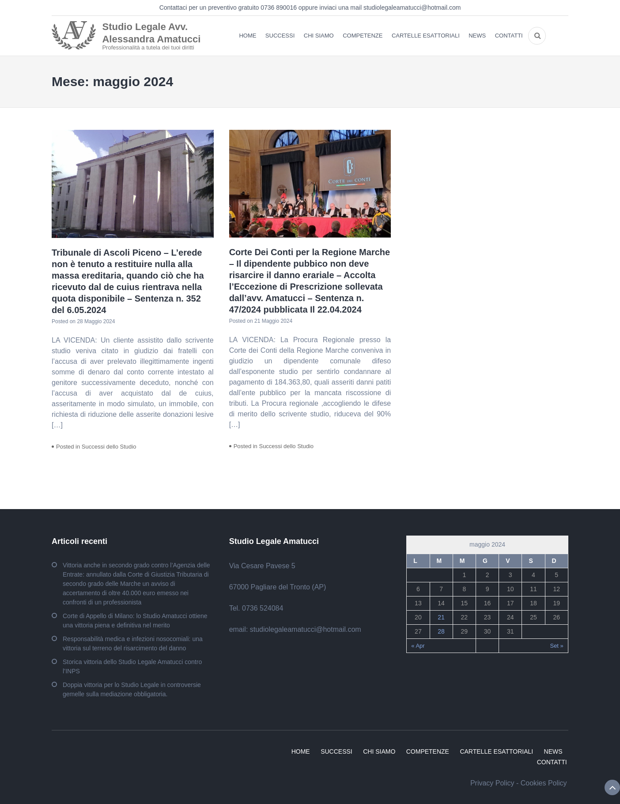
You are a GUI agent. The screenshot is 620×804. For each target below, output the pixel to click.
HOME (247, 35)
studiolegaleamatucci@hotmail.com (412, 7)
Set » (556, 645)
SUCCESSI (280, 35)
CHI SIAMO (319, 35)
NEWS (477, 35)
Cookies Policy (544, 783)
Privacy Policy (492, 783)
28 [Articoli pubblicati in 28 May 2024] (441, 631)
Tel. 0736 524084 (256, 608)
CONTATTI (509, 35)
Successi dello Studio (109, 446)
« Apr (417, 645)
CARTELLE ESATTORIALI (426, 35)
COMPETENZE (362, 35)
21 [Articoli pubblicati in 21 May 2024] (441, 617)
